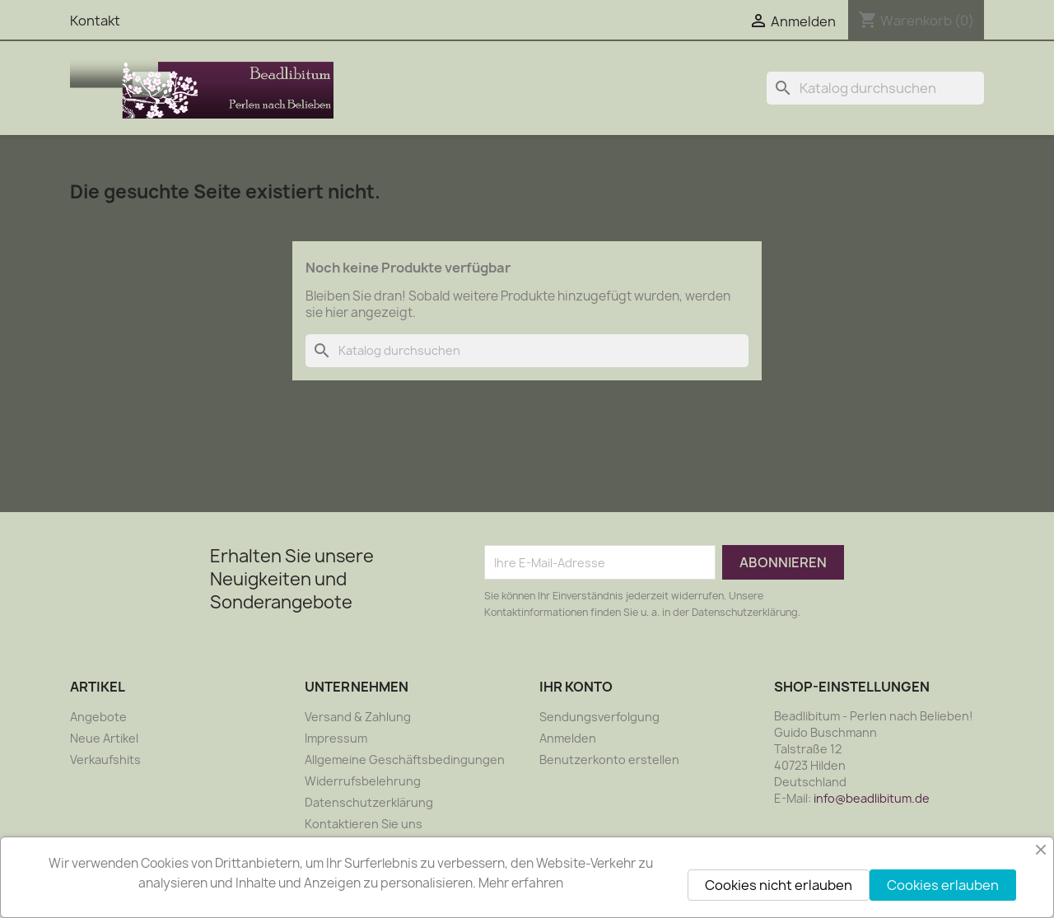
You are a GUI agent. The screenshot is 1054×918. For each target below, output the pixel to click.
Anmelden (567, 738)
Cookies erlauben (943, 885)
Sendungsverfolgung (599, 717)
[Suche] (875, 88)
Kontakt (95, 21)
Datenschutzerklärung (369, 802)
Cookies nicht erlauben (778, 885)
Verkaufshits (105, 759)
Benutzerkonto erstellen (609, 759)
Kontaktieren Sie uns (363, 824)
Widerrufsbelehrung (363, 781)
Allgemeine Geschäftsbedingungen (405, 759)
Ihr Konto (576, 687)
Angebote (98, 717)
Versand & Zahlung (358, 717)
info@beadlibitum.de (872, 798)
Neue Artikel (104, 738)
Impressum (336, 738)
